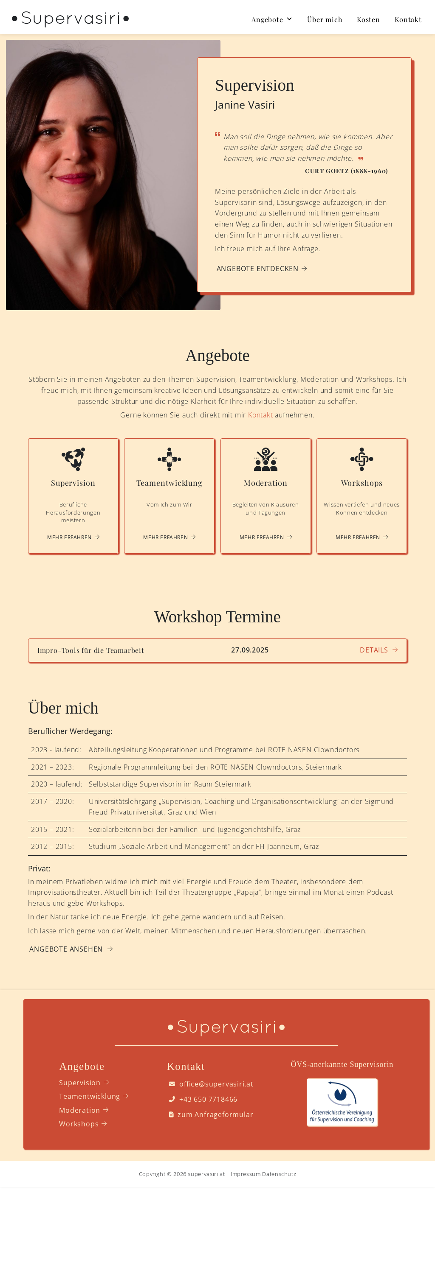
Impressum (246, 1174)
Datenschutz (280, 1174)
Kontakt (260, 415)
